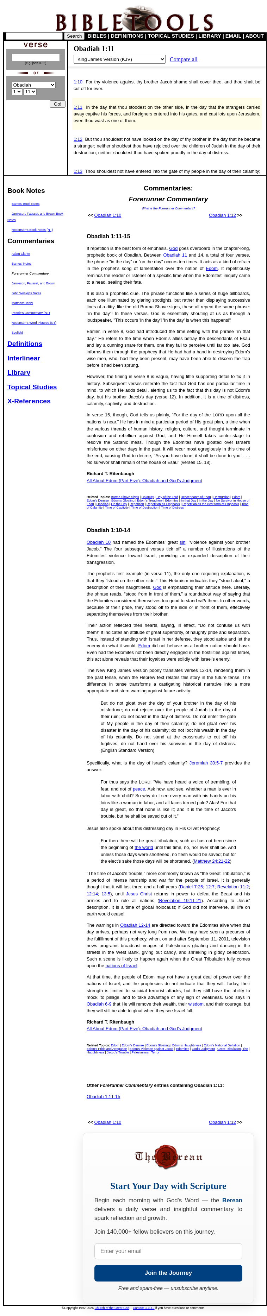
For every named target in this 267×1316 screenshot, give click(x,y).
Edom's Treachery (149, 500)
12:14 (92, 893)
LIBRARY (209, 36)
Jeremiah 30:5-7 (206, 763)
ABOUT (255, 36)
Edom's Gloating (123, 500)
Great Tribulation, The (232, 1049)
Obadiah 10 (99, 542)
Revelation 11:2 (233, 886)
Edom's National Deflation (222, 1045)
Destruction (221, 497)
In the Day (206, 500)
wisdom (195, 1004)
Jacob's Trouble (118, 1052)
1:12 (78, 139)
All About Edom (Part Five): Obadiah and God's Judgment (144, 480)
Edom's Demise (98, 500)
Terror (155, 1052)
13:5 (105, 893)
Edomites (172, 500)
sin (182, 542)
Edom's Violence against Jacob (152, 1049)
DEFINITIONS (127, 36)
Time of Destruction (145, 507)
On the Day (119, 504)
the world (144, 847)
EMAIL (233, 36)
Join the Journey (168, 1273)
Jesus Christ (139, 893)
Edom (211, 268)
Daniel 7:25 (191, 886)
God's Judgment (203, 1049)
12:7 (210, 886)
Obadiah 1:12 (222, 215)
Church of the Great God (112, 1308)
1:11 (78, 107)
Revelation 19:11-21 (180, 900)
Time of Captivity (117, 507)
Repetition (137, 504)
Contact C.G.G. (144, 1308)
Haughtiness (95, 1052)
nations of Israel (121, 965)
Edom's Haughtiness (186, 1045)
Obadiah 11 (175, 255)
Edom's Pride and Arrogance (107, 1049)
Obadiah (102, 504)
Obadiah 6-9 (99, 1004)
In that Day (189, 500)
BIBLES (97, 36)
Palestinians (141, 1052)
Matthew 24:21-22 (212, 861)
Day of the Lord (167, 497)
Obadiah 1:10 (108, 215)
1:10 (78, 81)
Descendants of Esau (196, 497)
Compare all (184, 59)
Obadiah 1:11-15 (103, 1096)
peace (139, 789)
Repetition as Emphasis (163, 504)
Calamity (148, 497)
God (173, 248)
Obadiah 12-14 (135, 925)
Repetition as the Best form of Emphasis (210, 504)
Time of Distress (172, 507)
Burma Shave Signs (125, 497)
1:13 (78, 171)
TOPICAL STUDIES (171, 36)
